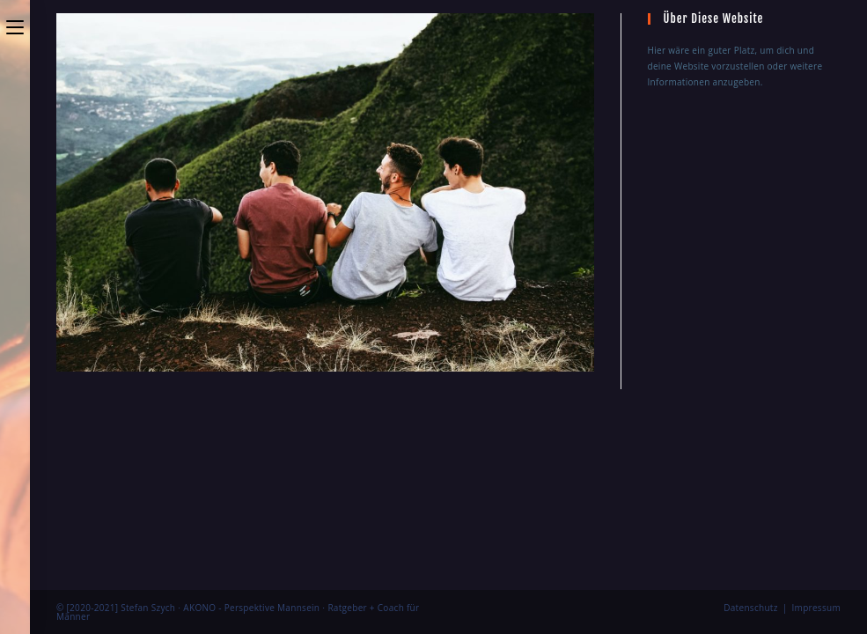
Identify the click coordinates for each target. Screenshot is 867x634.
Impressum (816, 415)
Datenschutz (751, 415)
